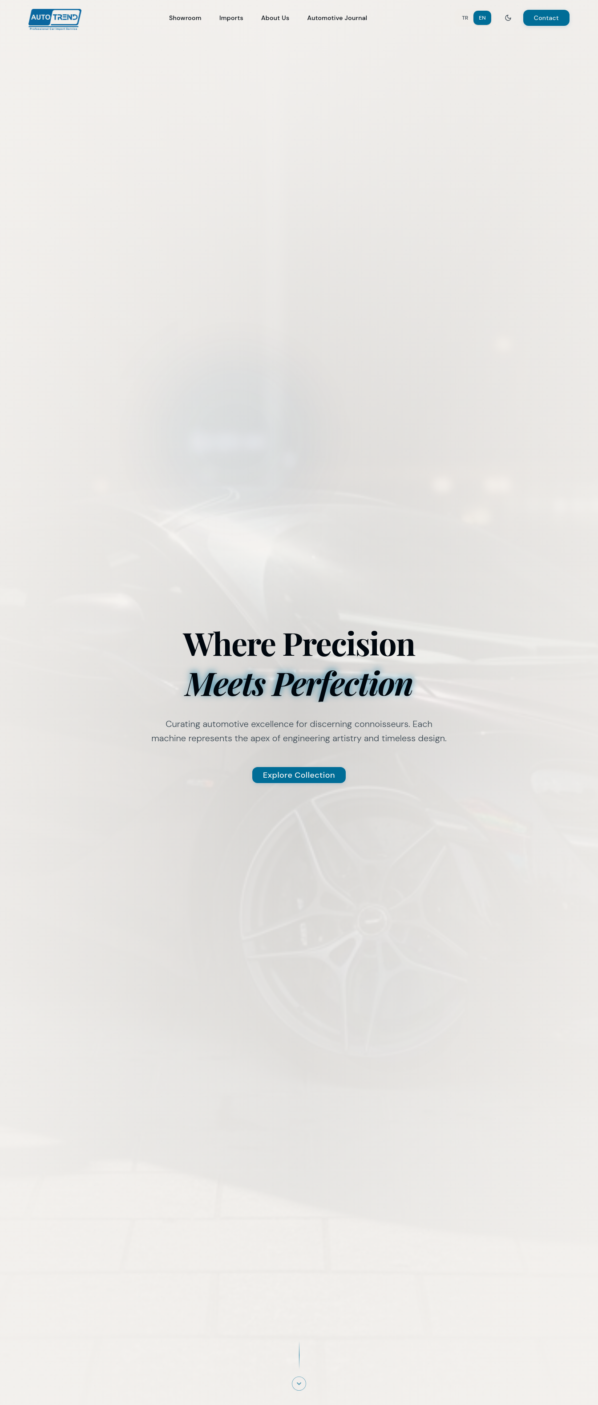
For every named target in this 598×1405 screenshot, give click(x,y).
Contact (546, 18)
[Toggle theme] (508, 18)
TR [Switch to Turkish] (465, 17)
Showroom (185, 18)
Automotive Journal (337, 18)
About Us (275, 18)
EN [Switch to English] (482, 17)
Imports (231, 18)
